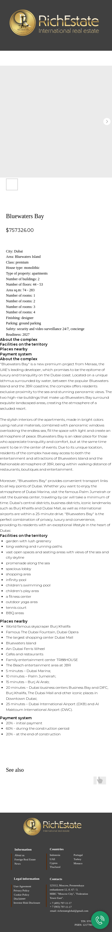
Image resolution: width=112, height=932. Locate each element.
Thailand (55, 866)
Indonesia (55, 855)
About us (19, 855)
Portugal (78, 855)
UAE (53, 859)
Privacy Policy (22, 890)
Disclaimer (19, 898)
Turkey (78, 859)
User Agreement (22, 886)
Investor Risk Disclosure (27, 902)
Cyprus (54, 863)
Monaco (78, 863)
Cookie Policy (21, 894)
